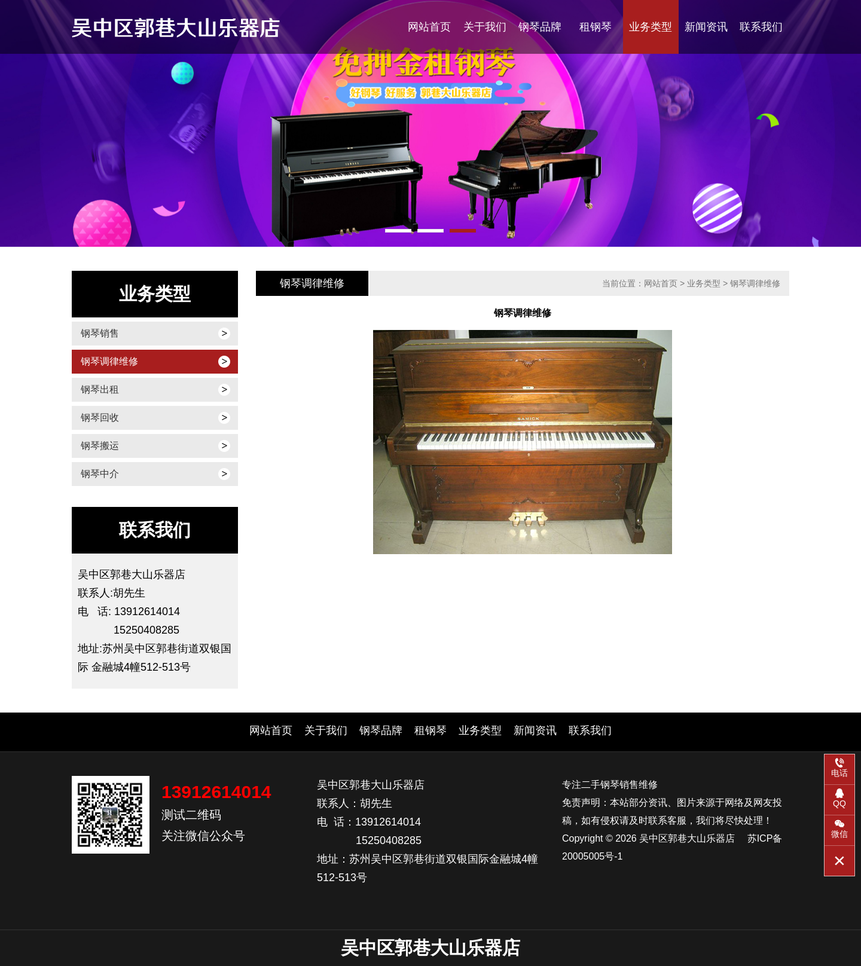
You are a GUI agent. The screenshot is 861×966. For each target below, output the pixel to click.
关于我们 (484, 27)
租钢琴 (595, 27)
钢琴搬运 (100, 446)
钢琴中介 (100, 474)
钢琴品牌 (539, 27)
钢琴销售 (100, 333)
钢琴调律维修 (109, 361)
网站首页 (429, 27)
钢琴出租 (100, 389)
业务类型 (650, 27)
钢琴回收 (100, 417)
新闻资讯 (706, 27)
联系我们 (761, 27)
